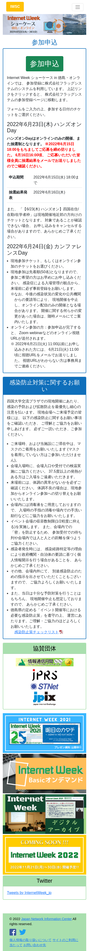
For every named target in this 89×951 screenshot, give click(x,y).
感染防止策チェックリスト (36, 632)
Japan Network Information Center (46, 919)
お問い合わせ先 (34, 945)
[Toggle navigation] (77, 7)
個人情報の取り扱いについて (30, 940)
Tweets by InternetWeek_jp (29, 893)
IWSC (15, 7)
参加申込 (44, 64)
